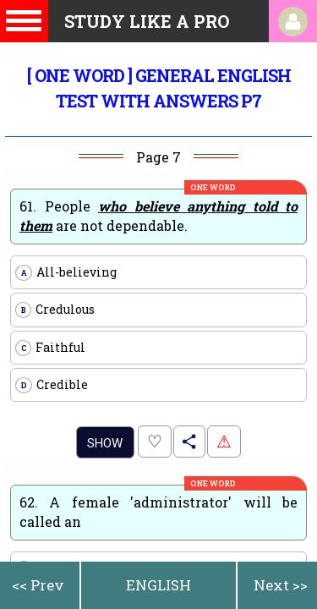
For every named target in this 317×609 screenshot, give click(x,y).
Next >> (281, 585)
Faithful (50, 347)
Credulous (55, 309)
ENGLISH (158, 585)
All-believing (66, 272)
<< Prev (38, 585)
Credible (51, 384)
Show (105, 443)
